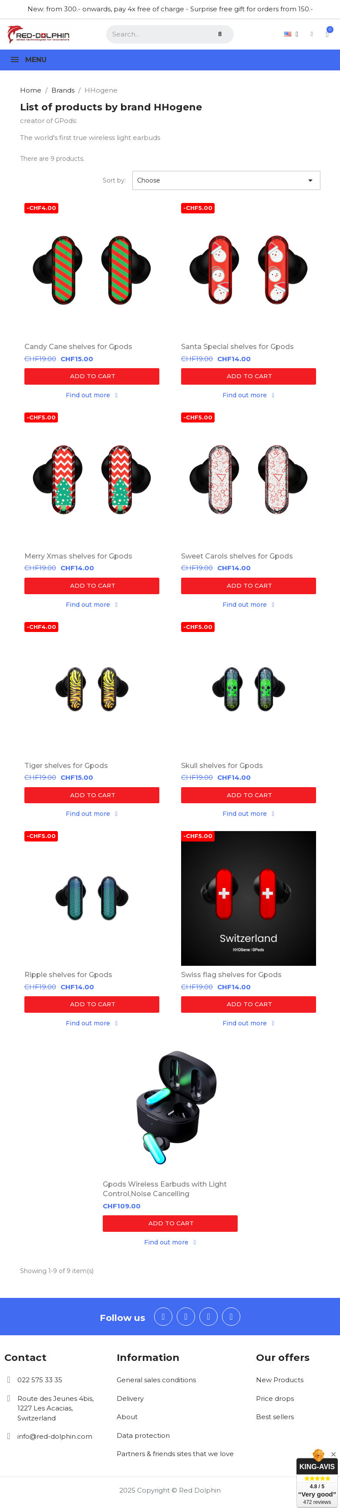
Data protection (143, 1439)
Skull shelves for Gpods (222, 767)
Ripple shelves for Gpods (68, 977)
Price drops (275, 1402)
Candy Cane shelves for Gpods (78, 347)
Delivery (130, 1402)
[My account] (302, 34)
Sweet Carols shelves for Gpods (237, 557)
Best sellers (275, 1421)
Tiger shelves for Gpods (66, 767)
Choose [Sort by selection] (226, 180)
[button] (91, 376)
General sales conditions (156, 1384)
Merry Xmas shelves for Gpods (78, 557)
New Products (279, 1384)
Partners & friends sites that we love (175, 1457)
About (127, 1421)
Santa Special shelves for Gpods (237, 347)
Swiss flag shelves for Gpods (231, 977)
